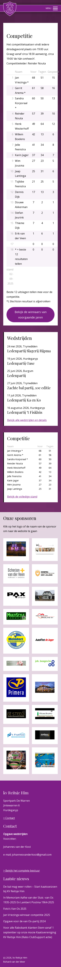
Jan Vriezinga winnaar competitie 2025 (26, 915)
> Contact (9, 818)
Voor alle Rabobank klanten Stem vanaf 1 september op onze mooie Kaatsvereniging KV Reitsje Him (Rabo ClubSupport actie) (29, 932)
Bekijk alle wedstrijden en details (27, 420)
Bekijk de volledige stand (22, 496)
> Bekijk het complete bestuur (21, 870)
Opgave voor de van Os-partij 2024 (24, 921)
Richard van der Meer (14, 961)
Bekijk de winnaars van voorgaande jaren (31, 314)
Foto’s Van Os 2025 (14, 908)
